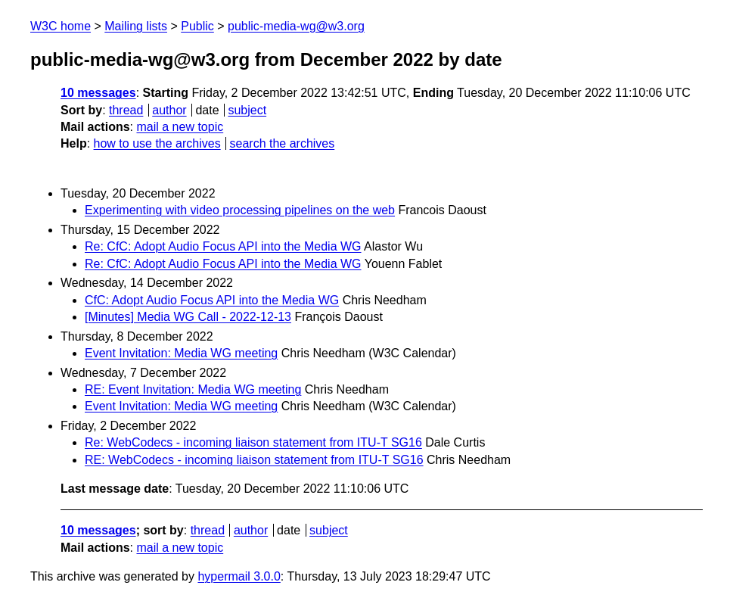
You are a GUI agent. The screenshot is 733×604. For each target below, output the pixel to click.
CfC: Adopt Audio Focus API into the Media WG (212, 300)
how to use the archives (157, 143)
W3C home (60, 26)
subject (247, 110)
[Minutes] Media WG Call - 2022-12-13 (188, 316)
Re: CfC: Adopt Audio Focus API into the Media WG (223, 246)
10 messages (98, 92)
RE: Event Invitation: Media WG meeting (193, 389)
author (169, 110)
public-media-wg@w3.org (296, 26)
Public (197, 26)
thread (126, 110)
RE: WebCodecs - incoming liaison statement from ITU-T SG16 (254, 459)
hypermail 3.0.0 (238, 576)
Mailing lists (135, 26)
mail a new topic (179, 126)
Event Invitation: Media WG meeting (181, 353)
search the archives (282, 143)
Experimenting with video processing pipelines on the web (240, 210)
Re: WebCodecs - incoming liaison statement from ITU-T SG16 (253, 442)
